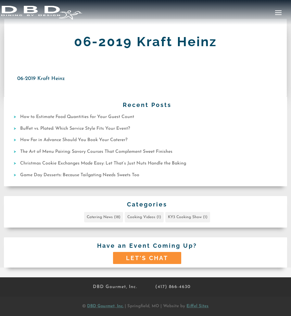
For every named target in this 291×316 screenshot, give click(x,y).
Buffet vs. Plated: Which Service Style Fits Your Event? (75, 128)
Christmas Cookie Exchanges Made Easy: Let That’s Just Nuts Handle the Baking (103, 163)
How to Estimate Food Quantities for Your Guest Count (77, 116)
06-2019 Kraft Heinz (41, 78)
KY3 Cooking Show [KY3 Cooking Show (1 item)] (188, 217)
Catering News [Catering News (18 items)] (103, 217)
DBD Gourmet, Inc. (115, 286)
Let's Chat (147, 258)
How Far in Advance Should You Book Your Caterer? (73, 140)
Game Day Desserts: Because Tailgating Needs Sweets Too (79, 175)
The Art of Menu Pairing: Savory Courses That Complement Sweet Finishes (96, 151)
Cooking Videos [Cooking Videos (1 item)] (144, 217)
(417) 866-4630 (173, 286)
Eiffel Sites (197, 306)
